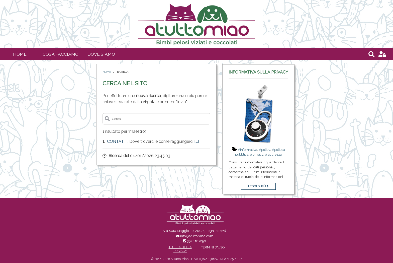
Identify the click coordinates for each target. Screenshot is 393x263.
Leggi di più (258, 186)
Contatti (117, 141)
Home (20, 54)
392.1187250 (196, 241)
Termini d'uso (213, 247)
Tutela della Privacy (180, 249)
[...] (196, 141)
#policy (264, 150)
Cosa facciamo (60, 54)
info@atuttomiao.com (196, 236)
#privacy (256, 154)
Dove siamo (101, 54)
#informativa (247, 150)
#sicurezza (273, 154)
